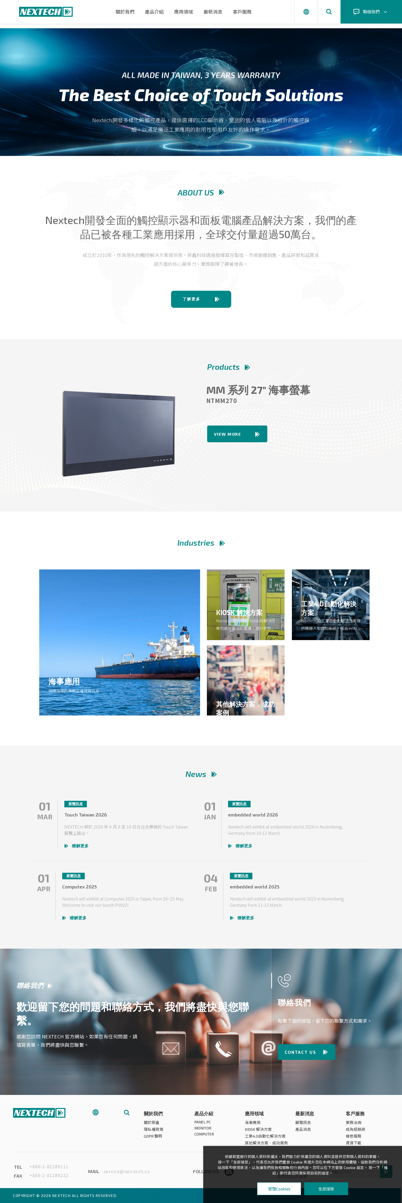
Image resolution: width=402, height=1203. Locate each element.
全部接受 (326, 1188)
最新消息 (212, 12)
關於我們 (125, 12)
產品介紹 (154, 12)
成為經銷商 (355, 1131)
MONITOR (202, 1130)
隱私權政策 (153, 1131)
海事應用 (253, 1124)
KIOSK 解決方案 (258, 1131)
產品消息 (303, 1131)
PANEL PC (202, 1124)
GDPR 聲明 (153, 1138)
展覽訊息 (303, 1124)
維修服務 (353, 1138)
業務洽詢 (353, 1124)
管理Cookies (279, 1189)
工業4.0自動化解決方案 (265, 1138)
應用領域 (183, 12)
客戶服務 (242, 12)
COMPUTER (204, 1136)
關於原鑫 (152, 1124)
